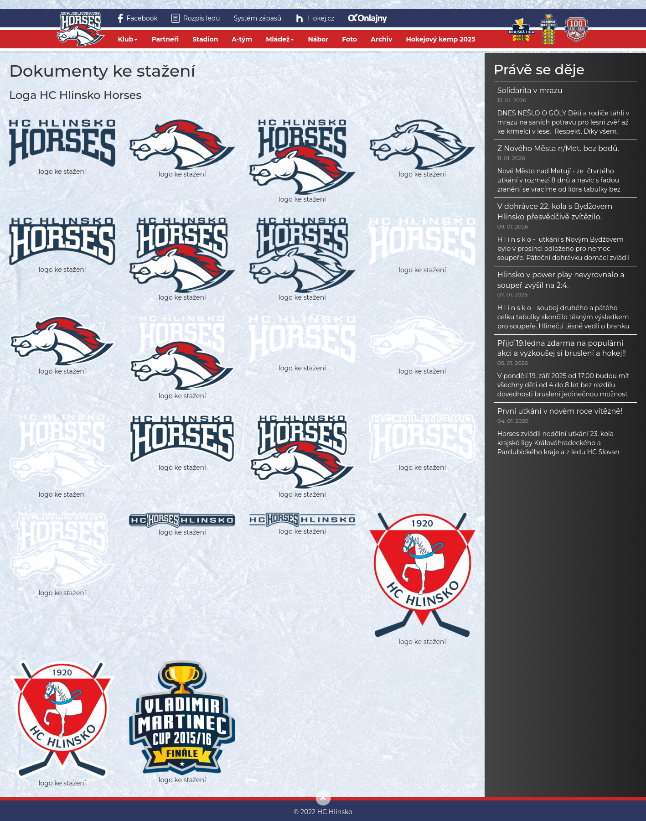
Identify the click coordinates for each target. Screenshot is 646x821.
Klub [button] (128, 39)
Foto (349, 39)
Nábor (318, 39)
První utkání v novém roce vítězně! (559, 411)
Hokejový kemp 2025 (440, 39)
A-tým (242, 39)
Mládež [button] (280, 39)
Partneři (165, 39)
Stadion (205, 39)
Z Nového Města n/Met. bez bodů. (558, 148)
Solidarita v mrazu (530, 90)
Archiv (381, 39)
